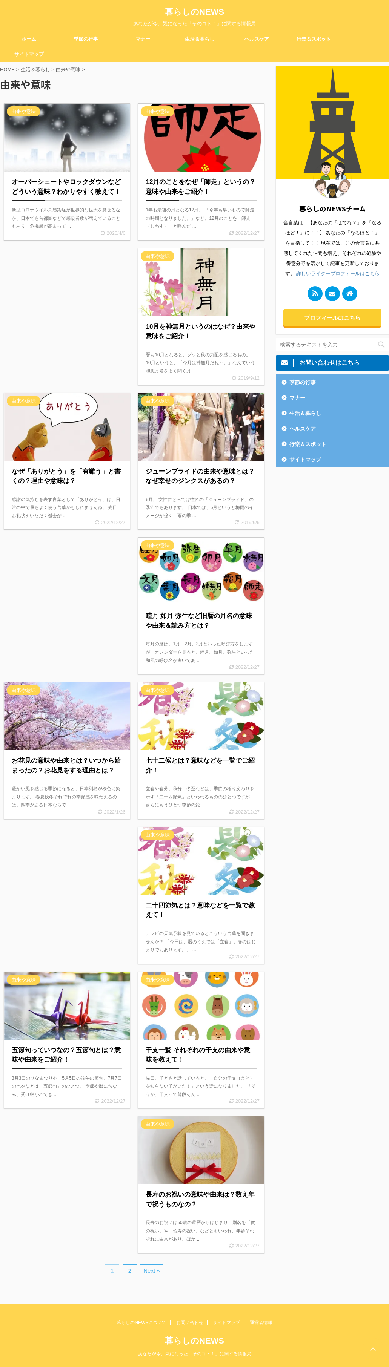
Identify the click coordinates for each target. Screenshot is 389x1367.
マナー (142, 39)
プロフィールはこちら (332, 317)
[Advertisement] (67, 308)
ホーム (29, 39)
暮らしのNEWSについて (141, 1322)
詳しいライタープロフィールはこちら (338, 273)
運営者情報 (261, 1322)
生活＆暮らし (199, 39)
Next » (151, 1270)
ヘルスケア (256, 39)
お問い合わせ (189, 1322)
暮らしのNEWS (194, 12)
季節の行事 (86, 39)
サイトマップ (29, 54)
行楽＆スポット (314, 39)
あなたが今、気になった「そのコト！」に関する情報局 (194, 1353)
